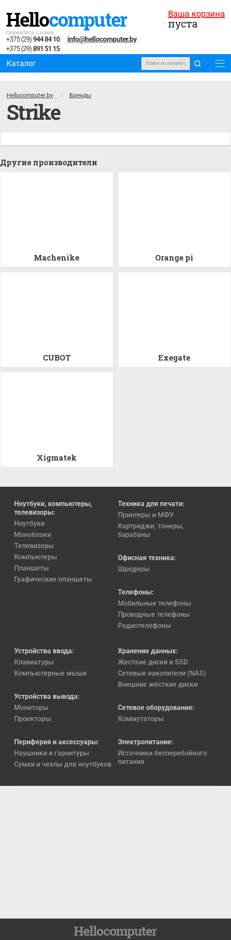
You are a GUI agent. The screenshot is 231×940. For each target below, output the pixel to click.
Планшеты (31, 568)
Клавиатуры (34, 662)
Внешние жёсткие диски (158, 684)
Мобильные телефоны (154, 603)
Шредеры (134, 569)
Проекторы (32, 719)
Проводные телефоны (154, 614)
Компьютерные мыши (50, 673)
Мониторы (31, 707)
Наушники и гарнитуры (51, 753)
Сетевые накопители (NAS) (162, 673)
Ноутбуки (29, 523)
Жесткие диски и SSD (153, 662)
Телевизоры (34, 546)
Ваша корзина (196, 14)
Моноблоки (32, 535)
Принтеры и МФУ (146, 515)
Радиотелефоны (144, 626)
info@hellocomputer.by (102, 39)
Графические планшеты (53, 579)
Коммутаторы (141, 719)
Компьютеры (35, 557)
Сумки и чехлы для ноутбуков (62, 764)
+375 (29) (33, 39)
